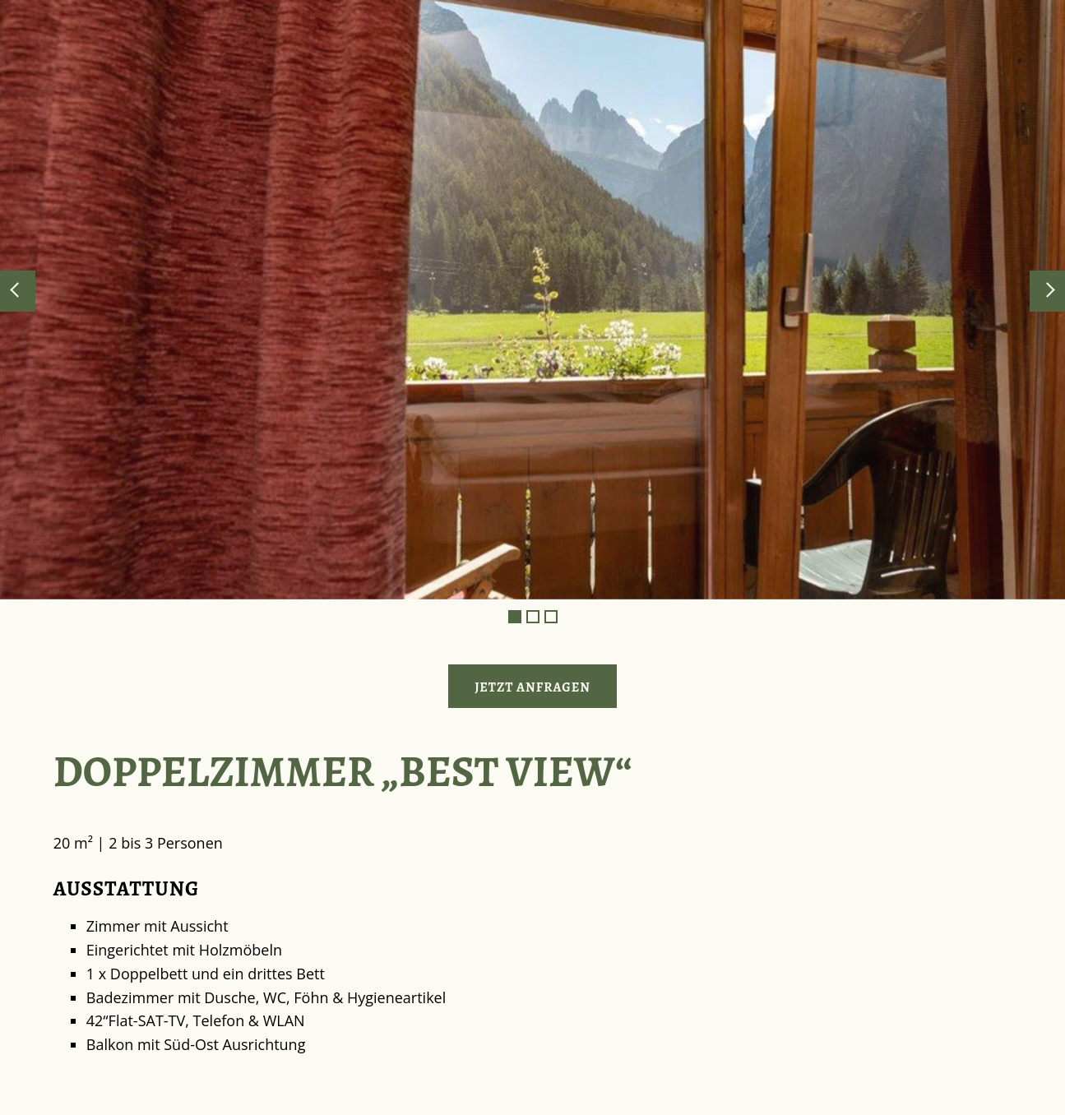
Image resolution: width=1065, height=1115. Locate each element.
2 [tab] (532, 616)
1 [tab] (514, 616)
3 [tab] (551, 616)
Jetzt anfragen (532, 687)
